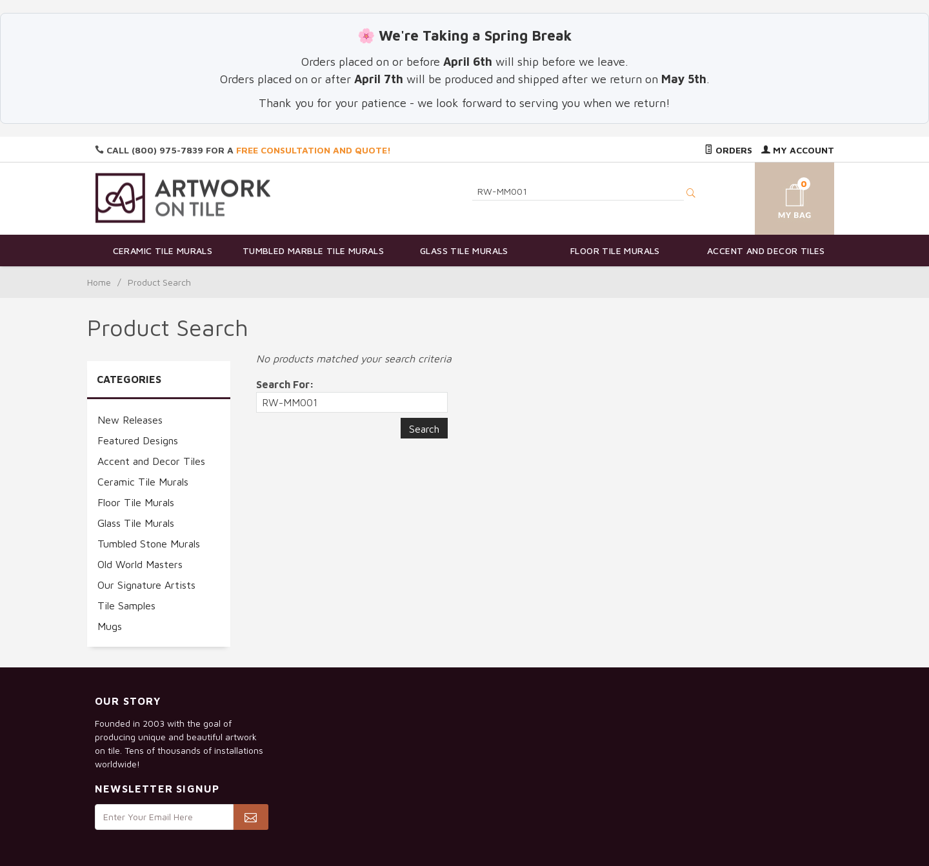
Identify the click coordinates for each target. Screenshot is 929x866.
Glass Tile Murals (464, 250)
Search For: (285, 384)
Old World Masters (140, 564)
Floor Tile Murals (615, 250)
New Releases (130, 420)
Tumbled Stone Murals (148, 543)
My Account (797, 149)
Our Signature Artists (146, 585)
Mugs (109, 626)
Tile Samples (126, 605)
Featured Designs (137, 440)
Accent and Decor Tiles (766, 250)
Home (99, 282)
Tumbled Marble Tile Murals (313, 250)
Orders (728, 149)
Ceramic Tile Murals (163, 250)
